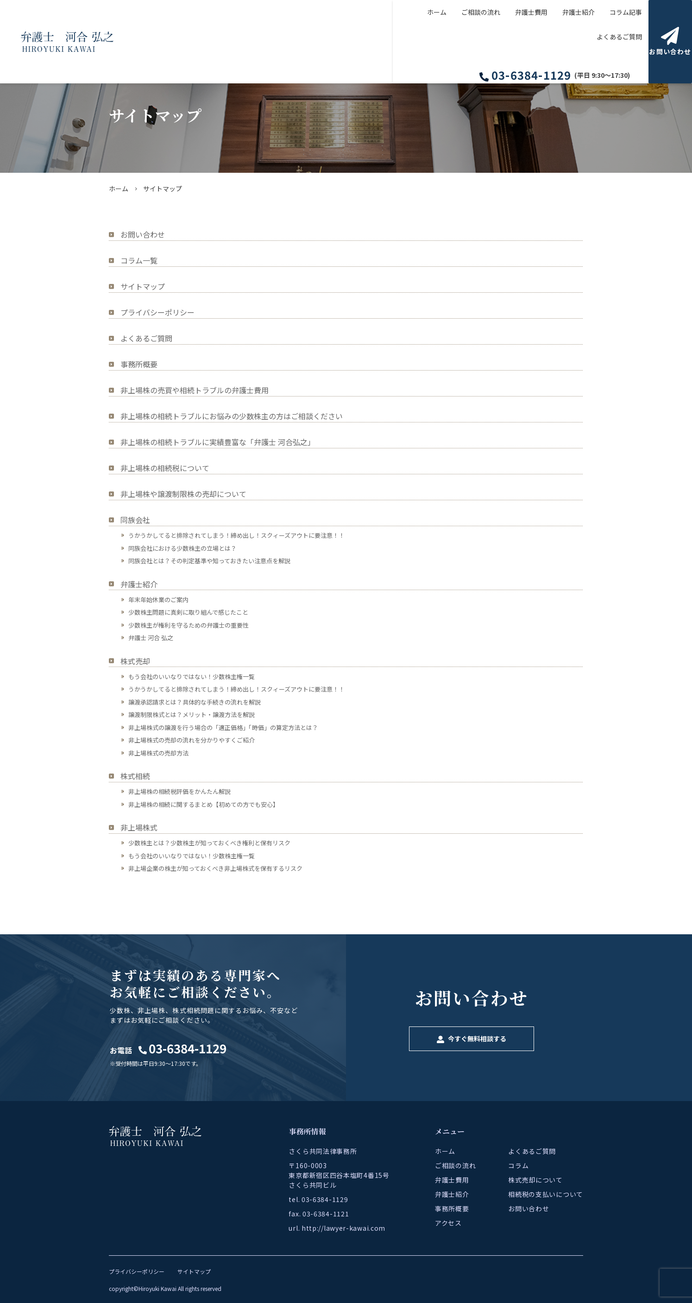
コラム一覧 (138, 260)
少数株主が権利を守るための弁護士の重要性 (188, 625)
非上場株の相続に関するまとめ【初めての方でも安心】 (203, 804)
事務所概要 (138, 364)
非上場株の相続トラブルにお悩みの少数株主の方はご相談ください (231, 416)
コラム (518, 1165)
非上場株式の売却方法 (158, 753)
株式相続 (135, 775)
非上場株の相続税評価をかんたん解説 (179, 791)
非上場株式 (138, 827)
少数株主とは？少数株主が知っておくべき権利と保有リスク (209, 842)
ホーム (367, 41)
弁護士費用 (462, 41)
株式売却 (135, 661)
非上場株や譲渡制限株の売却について (183, 493)
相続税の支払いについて (545, 1194)
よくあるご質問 (610, 41)
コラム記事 (557, 41)
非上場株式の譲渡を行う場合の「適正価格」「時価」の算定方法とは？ (223, 727)
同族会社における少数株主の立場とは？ (182, 548)
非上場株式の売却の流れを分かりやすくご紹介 (191, 740)
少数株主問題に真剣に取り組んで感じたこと (188, 612)
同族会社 (135, 519)
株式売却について (535, 1179)
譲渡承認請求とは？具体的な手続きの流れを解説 (194, 702)
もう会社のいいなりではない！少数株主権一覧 (191, 676)
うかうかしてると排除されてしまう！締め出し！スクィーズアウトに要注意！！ (236, 535)
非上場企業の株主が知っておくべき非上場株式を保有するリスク (215, 868)
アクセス (448, 1222)
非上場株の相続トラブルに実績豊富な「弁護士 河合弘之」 (217, 441)
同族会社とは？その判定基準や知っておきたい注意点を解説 (209, 560)
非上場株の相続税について (164, 467)
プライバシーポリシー (157, 312)
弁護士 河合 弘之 (150, 637)
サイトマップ (142, 286)
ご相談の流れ (411, 41)
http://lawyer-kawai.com (343, 1228)
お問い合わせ (142, 234)
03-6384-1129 (534, 19)
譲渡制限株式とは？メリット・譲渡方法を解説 (191, 714)
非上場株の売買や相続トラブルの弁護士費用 (194, 390)
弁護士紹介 (509, 41)
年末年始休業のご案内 (158, 599)
